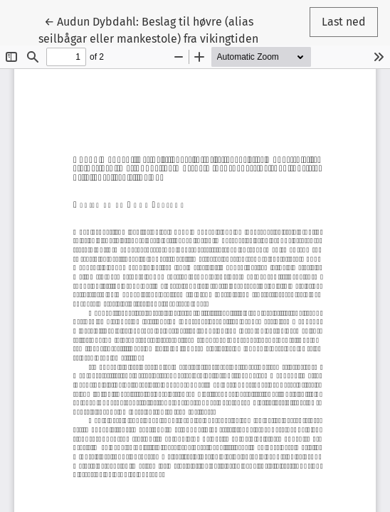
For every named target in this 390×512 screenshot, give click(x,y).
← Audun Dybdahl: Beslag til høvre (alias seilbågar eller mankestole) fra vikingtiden (148, 29)
